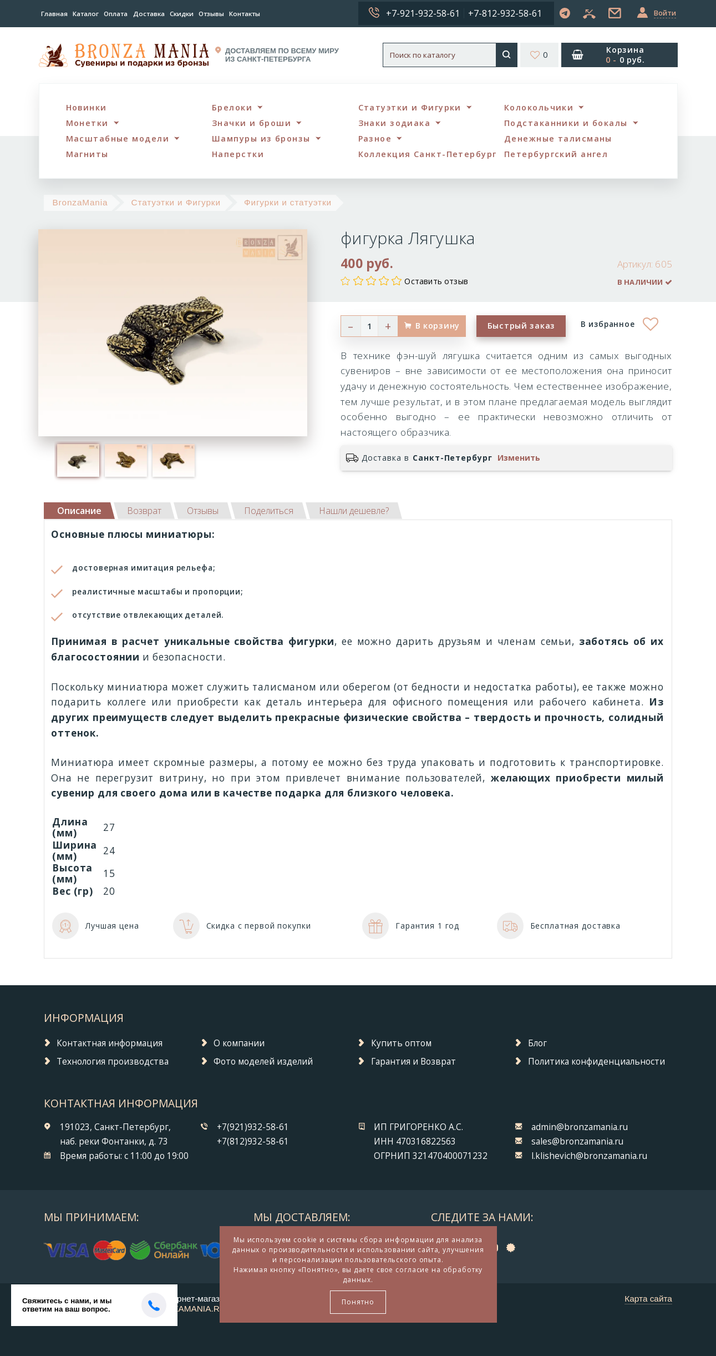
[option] (78, 460)
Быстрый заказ (521, 325)
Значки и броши (251, 123)
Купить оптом (401, 1043)
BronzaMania (80, 202)
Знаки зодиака (394, 123)
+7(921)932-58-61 (253, 1127)
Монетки (87, 123)
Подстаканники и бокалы (566, 123)
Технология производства (113, 1061)
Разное (375, 138)
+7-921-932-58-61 (423, 13)
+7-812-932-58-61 (505, 13)
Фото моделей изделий (263, 1061)
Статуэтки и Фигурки (409, 107)
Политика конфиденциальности (596, 1061)
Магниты (87, 154)
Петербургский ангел (556, 154)
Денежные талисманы (558, 138)
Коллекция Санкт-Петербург (427, 154)
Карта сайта (648, 1298)
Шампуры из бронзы (261, 138)
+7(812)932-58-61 (253, 1141)
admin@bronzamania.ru (579, 1127)
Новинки (86, 107)
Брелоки (232, 107)
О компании (239, 1043)
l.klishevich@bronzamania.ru (589, 1156)
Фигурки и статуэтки (288, 202)
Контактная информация (110, 1043)
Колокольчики (538, 107)
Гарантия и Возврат (413, 1061)
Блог (537, 1043)
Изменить (518, 457)
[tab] (144, 510)
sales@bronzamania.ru (577, 1141)
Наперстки (238, 154)
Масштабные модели (117, 138)
